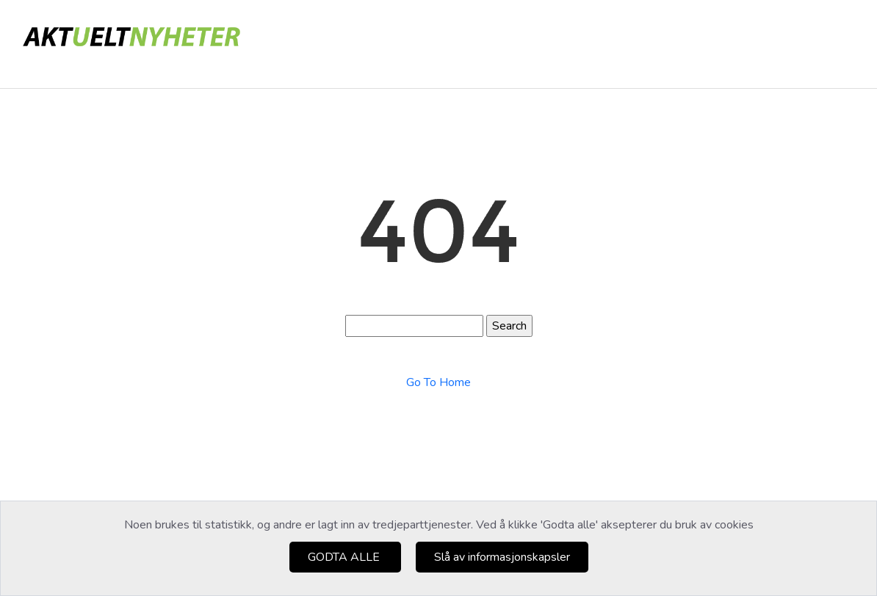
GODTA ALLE (345, 557)
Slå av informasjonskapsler (502, 557)
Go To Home (438, 382)
